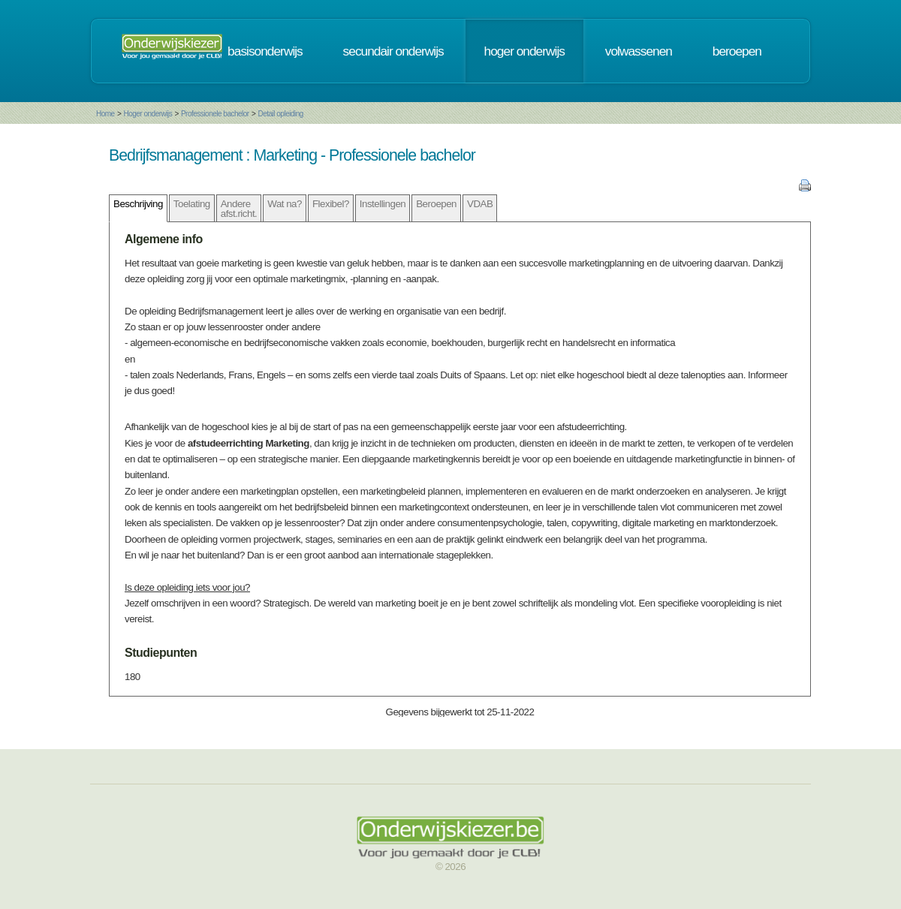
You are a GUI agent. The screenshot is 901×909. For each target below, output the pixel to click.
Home (105, 114)
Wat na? (284, 203)
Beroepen (436, 203)
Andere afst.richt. (239, 208)
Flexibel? (330, 203)
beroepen (737, 51)
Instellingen (382, 203)
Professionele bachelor (215, 114)
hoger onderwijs (524, 51)
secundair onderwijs (393, 51)
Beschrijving (138, 203)
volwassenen (638, 51)
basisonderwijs (265, 51)
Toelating (191, 203)
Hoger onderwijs (147, 114)
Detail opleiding (280, 114)
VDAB (480, 203)
